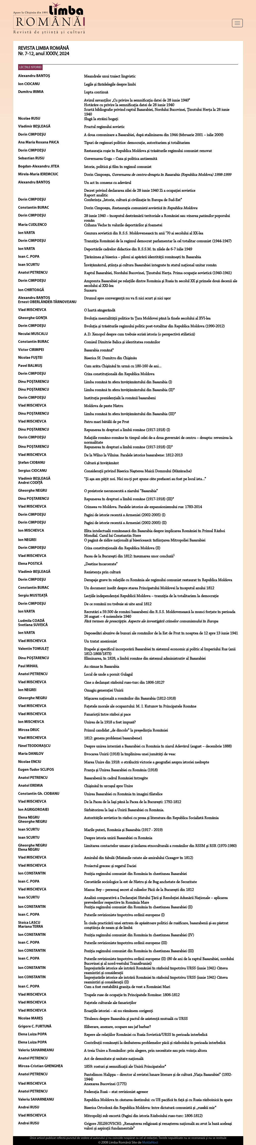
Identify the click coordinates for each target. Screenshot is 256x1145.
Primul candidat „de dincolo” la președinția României (126, 731)
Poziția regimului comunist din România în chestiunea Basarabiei (135, 874)
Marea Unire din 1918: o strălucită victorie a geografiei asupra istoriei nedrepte (146, 762)
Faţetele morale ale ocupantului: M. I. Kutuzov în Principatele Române (140, 706)
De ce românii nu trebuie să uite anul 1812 (117, 604)
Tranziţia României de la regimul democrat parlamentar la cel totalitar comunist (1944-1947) (158, 241)
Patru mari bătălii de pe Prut (106, 422)
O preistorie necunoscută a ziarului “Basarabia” (121, 491)
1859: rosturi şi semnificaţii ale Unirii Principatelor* (125, 1067)
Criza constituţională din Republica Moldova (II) (122, 548)
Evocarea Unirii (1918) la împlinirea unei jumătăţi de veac (129, 754)
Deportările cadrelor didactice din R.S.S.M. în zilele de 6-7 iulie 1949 (138, 249)
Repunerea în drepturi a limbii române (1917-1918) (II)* (128, 447)
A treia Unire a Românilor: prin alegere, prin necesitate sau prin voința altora (145, 1051)
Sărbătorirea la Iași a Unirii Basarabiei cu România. (124, 810)
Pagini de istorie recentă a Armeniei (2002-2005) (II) (125, 523)
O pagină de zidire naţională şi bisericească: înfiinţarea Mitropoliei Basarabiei (144, 540)
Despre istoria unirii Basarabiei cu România (118, 838)
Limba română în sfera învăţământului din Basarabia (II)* (129, 390)
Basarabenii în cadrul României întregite (116, 778)
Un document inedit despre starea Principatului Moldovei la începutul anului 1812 (149, 588)
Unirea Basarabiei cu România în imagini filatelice (123, 794)
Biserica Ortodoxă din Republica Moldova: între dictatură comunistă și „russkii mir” (150, 1108)
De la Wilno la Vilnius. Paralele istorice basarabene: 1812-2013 (133, 455)
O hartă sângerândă (99, 310)
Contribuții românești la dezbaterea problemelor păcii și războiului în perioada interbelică (154, 1043)
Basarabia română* (99, 350)
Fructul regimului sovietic (104, 127)
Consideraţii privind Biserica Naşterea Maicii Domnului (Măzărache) (138, 471)
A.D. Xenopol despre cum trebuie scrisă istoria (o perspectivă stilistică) (139, 334)
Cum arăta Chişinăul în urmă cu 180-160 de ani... (122, 366)
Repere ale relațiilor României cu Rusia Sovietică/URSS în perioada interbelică (145, 1035)
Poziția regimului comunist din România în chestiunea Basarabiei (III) (139, 951)
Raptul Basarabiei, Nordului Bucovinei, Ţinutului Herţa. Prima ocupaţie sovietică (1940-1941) (158, 273)
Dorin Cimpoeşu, (157, 175)
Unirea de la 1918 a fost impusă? (110, 722)
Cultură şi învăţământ (101, 463)
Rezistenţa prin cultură (102, 572)
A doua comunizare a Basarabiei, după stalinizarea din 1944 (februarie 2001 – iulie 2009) (153, 135)
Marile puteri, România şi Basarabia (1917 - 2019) (123, 830)
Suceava (90, 291)
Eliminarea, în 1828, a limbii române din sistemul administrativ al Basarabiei (145, 659)
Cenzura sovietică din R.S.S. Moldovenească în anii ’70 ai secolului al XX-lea (143, 233)
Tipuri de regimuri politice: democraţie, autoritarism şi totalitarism (137, 143)
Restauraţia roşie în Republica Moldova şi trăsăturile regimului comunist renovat (148, 151)
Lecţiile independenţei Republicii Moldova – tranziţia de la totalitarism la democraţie (151, 596)
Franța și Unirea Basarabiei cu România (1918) (121, 770)
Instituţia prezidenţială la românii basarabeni (120, 398)
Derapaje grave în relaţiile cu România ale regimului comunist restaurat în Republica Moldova (158, 580)
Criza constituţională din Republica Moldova (119, 374)
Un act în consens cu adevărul (107, 183)
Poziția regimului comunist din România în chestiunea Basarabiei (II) (138, 907)
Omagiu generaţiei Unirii (103, 691)
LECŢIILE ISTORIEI (30, 67)
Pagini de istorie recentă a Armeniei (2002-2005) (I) (124, 515)
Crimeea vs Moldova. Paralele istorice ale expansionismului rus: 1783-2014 (143, 507)
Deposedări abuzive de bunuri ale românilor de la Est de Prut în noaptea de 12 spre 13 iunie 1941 (161, 633)
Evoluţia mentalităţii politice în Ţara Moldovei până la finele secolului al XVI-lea (147, 319)
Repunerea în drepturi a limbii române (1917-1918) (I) (127, 430)
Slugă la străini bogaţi (101, 119)
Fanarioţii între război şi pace (107, 715)
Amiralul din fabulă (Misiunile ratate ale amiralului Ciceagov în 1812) (138, 858)
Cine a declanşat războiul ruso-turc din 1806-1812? (124, 683)
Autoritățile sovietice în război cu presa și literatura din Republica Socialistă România (151, 818)
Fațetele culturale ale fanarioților (110, 1003)
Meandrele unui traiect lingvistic (109, 76)
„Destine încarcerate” (101, 564)
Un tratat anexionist (100, 641)
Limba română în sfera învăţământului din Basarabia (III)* (130, 414)
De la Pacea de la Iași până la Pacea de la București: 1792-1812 (132, 802)
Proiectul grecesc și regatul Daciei (110, 866)
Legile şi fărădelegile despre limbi (110, 85)
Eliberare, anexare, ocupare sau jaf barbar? (117, 1027)
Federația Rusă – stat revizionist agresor (116, 1092)
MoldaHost (150, 1143)
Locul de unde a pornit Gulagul (108, 675)
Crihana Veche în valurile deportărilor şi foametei (123, 225)
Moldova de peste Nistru (103, 406)
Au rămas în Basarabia (101, 667)
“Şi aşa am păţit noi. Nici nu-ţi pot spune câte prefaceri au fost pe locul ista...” (145, 479)
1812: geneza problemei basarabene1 (113, 738)
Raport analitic (96, 195)
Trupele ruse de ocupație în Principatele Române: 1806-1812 (132, 995)
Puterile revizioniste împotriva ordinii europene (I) (124, 915)
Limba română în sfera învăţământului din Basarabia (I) (128, 382)
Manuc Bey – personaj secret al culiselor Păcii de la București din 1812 (139, 890)
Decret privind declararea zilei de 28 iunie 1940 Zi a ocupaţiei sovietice (139, 191)
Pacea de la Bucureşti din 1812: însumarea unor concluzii (129, 556)
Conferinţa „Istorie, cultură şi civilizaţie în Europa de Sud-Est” (133, 200)
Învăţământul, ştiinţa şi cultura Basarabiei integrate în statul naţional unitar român (150, 265)
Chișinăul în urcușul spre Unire (108, 786)
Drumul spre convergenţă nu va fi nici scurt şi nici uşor (127, 298)
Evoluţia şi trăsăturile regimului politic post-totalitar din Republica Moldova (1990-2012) (154, 326)
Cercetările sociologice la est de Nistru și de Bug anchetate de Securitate (140, 882)
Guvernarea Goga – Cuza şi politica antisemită (120, 159)
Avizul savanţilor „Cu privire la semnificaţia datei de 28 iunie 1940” (137, 101)
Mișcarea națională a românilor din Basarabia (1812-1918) (130, 699)
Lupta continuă (96, 92)
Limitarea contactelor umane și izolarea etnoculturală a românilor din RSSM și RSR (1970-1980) (160, 846)
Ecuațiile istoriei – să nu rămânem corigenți (118, 1011)
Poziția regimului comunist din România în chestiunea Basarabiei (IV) (139, 935)
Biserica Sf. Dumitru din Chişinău (110, 358)
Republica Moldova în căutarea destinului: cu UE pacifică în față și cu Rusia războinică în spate (158, 1100)
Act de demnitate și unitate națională (113, 1059)
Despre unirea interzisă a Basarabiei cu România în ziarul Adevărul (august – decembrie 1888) (158, 746)
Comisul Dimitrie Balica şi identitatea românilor (122, 342)
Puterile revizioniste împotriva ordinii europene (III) (125, 943)
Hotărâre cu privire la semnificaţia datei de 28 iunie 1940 (129, 105)
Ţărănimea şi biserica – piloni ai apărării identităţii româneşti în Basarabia (142, 257)
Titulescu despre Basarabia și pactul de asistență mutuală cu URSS (136, 1019)
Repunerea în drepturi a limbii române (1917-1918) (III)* (129, 499)
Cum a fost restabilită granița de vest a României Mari (127, 987)
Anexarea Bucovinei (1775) (105, 1084)
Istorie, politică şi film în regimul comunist (117, 167)
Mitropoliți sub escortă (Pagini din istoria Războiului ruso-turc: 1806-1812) (143, 1116)
